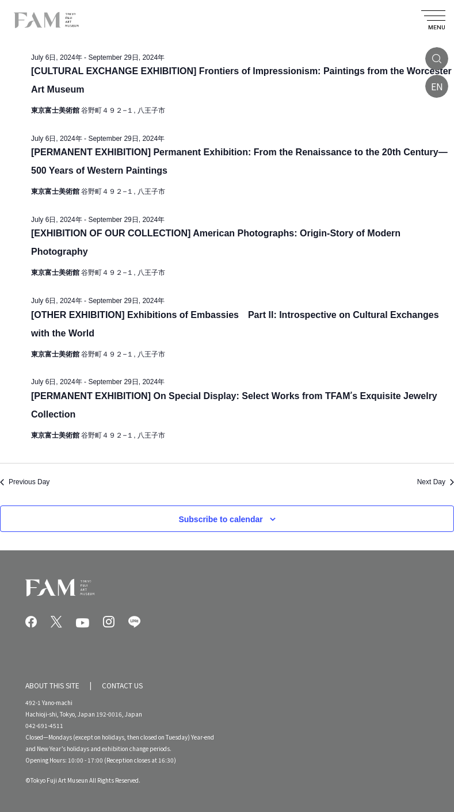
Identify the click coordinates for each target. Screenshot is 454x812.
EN (437, 86)
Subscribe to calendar (220, 519)
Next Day (435, 482)
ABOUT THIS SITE (52, 685)
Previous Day (24, 482)
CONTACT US (122, 685)
